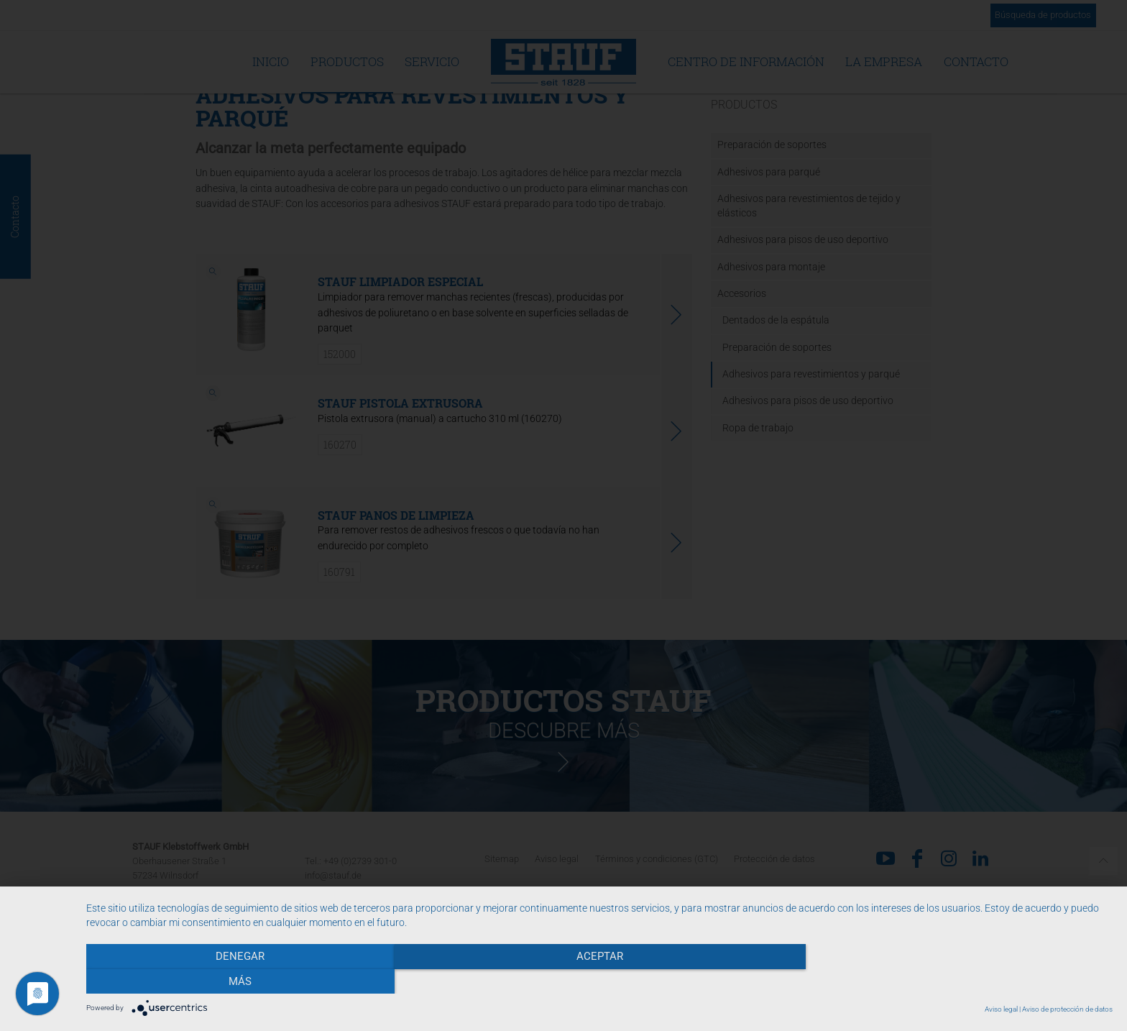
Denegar (240, 981)
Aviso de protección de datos (1067, 1009)
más (958, 981)
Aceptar (599, 981)
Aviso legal (1001, 1009)
